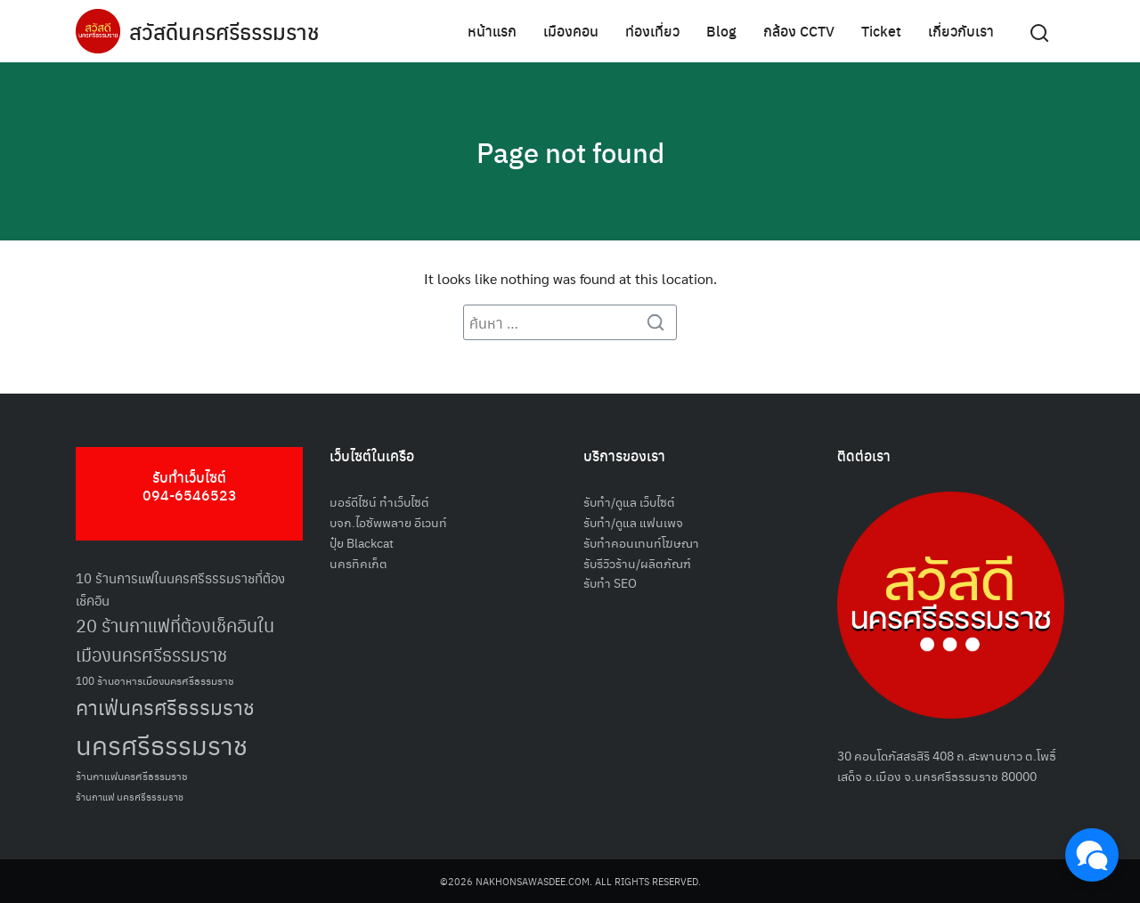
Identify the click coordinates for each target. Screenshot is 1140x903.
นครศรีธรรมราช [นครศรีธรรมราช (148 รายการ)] (162, 744)
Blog (721, 30)
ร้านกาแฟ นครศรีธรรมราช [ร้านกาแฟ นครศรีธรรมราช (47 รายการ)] (129, 796)
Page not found (570, 151)
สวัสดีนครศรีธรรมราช (224, 31)
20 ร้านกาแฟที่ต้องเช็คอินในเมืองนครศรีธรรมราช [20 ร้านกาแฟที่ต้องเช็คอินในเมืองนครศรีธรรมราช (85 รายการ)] (175, 639)
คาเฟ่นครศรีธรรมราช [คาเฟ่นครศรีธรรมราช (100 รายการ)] (165, 706)
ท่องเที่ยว (652, 30)
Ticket (881, 30)
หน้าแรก (492, 30)
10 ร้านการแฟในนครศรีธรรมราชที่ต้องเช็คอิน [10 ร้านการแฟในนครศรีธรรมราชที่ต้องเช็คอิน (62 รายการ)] (180, 588)
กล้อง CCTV (799, 30)
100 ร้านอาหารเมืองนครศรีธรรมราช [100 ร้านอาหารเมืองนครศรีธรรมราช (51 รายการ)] (155, 679)
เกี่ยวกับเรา (961, 30)
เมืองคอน (570, 30)
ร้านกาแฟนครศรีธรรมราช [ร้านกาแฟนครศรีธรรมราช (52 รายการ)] (132, 775)
